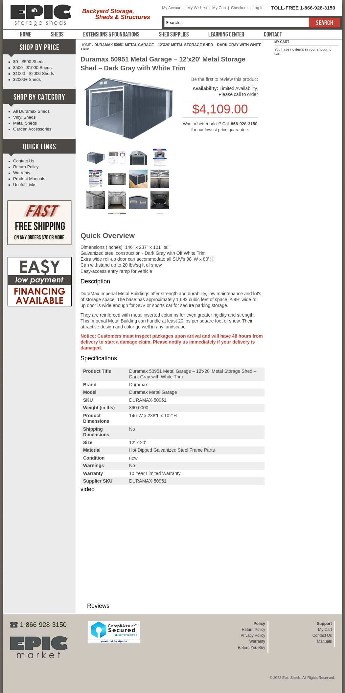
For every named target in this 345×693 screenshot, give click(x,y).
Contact (273, 34)
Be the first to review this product (224, 79)
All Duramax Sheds (31, 111)
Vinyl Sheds (24, 117)
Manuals (324, 641)
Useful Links (24, 184)
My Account (172, 8)
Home (25, 34)
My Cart (219, 8)
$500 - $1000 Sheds (32, 67)
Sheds (57, 34)
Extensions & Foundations (111, 34)
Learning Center (226, 34)
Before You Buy (251, 647)
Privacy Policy (253, 635)
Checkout (239, 8)
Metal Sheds (25, 123)
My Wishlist (197, 8)
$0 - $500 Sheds (28, 61)
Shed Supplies (174, 34)
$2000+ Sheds (27, 79)
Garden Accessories (32, 129)
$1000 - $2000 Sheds (33, 73)
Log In (258, 8)
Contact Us (23, 160)
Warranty (21, 172)
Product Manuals (29, 178)
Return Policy (25, 166)
